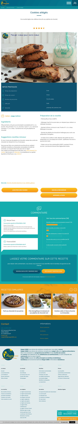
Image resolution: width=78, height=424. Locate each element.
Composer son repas (43, 374)
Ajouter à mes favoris (19, 190)
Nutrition (41, 368)
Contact (5, 324)
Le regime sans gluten (25, 401)
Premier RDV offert (24, 376)
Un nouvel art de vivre (25, 374)
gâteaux (32, 183)
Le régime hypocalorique (25, 391)
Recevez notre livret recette (69, 419)
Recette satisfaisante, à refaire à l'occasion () (57, 235)
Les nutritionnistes (5, 372)
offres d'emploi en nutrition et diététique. (48, 358)
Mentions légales (44, 338)
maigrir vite (55, 351)
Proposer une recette (5, 397)
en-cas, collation (25, 183)
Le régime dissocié (24, 395)
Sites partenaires (44, 334)
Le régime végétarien (24, 399)
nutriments (24, 356)
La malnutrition (42, 382)
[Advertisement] (39, 165)
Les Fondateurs (4, 374)
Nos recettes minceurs (6, 391)
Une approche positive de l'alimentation (47, 391)
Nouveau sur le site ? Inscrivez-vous (27, 271)
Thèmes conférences (62, 374)
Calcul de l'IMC (23, 417)
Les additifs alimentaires (44, 376)
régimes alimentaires (68, 351)
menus (25, 354)
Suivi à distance (42, 401)
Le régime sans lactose (25, 403)
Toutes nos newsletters (6, 393)
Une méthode (23, 372)
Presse (59, 368)
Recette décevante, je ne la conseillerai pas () (57, 240)
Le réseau (3, 368)
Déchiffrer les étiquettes (44, 380)
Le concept (22, 368)
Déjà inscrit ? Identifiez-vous (53, 271)
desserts (19, 183)
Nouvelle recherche (59, 190)
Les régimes (23, 389)
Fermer (72, 422)
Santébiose (43, 331)
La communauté (42, 393)
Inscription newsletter (6, 395)
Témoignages (23, 378)
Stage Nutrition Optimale (63, 376)
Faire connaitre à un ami (6, 399)
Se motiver (41, 389)
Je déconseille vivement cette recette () (56, 246)
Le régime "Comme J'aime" (26, 408)
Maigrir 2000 (6, 3)
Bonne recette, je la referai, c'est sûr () (55, 229)
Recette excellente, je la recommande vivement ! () (59, 223)
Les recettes (4, 389)
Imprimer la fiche (59, 195)
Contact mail (4, 335)
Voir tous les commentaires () (57, 218)
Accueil (2, 371)
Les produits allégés (43, 378)
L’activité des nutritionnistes (64, 372)
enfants (18, 154)
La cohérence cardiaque (44, 397)
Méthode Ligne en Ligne (25, 410)
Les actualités (61, 371)
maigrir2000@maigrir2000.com (9, 337)
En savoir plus (64, 422)
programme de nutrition (42, 353)
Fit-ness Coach (42, 399)
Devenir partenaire (44, 327)
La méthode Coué (43, 395)
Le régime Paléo (23, 404)
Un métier (22, 371)
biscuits (9, 183)
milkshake (17, 152)
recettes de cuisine (59, 353)
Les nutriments (42, 372)
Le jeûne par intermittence (26, 414)
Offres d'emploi (4, 378)
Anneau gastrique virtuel (25, 412)
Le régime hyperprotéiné (25, 393)
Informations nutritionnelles (45, 371)
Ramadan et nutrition (24, 415)
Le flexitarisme (23, 406)
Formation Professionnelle (63, 378)
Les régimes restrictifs (25, 397)
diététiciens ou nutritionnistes (49, 354)
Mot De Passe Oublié (50, 276)
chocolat (14, 183)
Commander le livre (69, 413)
